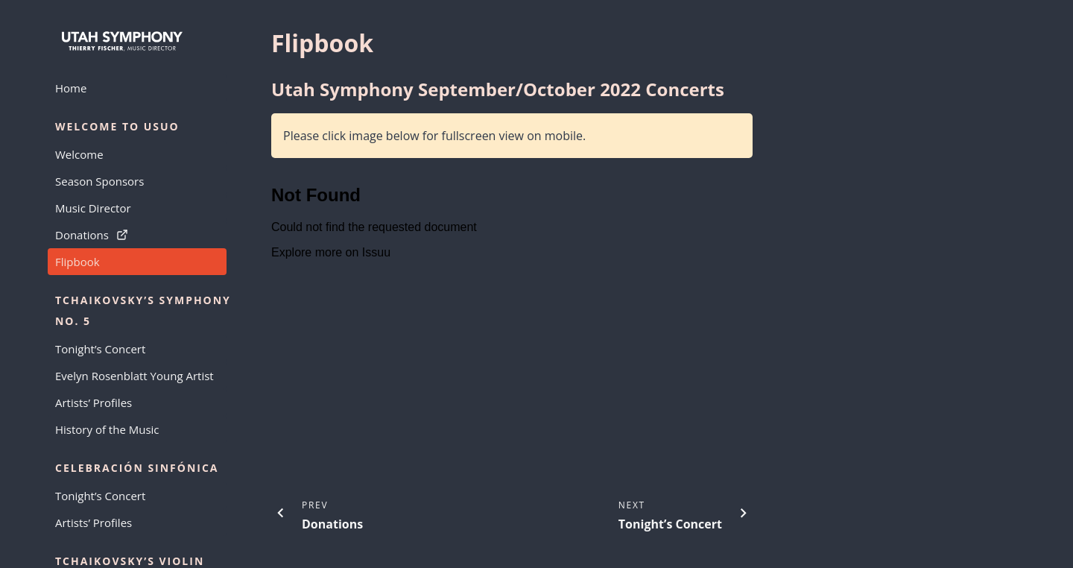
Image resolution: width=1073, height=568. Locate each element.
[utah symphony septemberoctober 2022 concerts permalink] (263, 89)
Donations (91, 234)
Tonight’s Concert (100, 348)
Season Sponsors (99, 181)
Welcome (79, 154)
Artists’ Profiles (93, 402)
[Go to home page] (137, 42)
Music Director (93, 208)
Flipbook (77, 261)
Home (70, 88)
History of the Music (107, 429)
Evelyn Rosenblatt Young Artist (134, 375)
